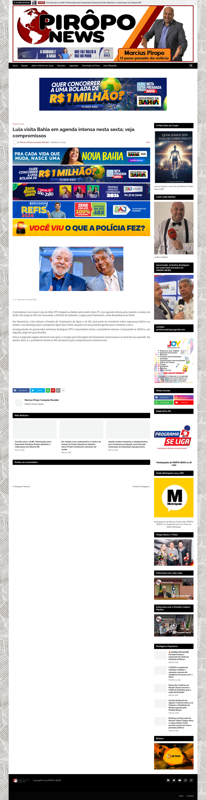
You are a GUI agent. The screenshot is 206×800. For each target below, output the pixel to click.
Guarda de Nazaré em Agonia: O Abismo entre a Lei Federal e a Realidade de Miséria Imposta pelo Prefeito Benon (181, 705)
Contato (190, 796)
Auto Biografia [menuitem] (110, 65)
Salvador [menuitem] (61, 65)
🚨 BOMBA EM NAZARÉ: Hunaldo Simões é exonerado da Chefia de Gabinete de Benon (179, 655)
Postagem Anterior (22, 486)
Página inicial (18, 124)
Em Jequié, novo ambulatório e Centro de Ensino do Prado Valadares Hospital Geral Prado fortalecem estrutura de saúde (81, 446)
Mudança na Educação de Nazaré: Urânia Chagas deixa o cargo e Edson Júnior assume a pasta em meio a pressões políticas (181, 723)
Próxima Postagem (141, 486)
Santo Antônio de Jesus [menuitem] (42, 65)
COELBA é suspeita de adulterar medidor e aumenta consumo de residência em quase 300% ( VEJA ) (181, 672)
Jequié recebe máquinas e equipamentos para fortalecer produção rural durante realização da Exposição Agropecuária (128, 444)
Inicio (181, 796)
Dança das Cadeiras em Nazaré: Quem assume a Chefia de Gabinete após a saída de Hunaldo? (180, 688)
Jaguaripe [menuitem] (73, 65)
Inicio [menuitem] (15, 65)
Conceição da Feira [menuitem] (91, 65)
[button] (188, 2)
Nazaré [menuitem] (24, 65)
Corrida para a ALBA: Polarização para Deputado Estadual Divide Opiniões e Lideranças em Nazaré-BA (93, 2)
